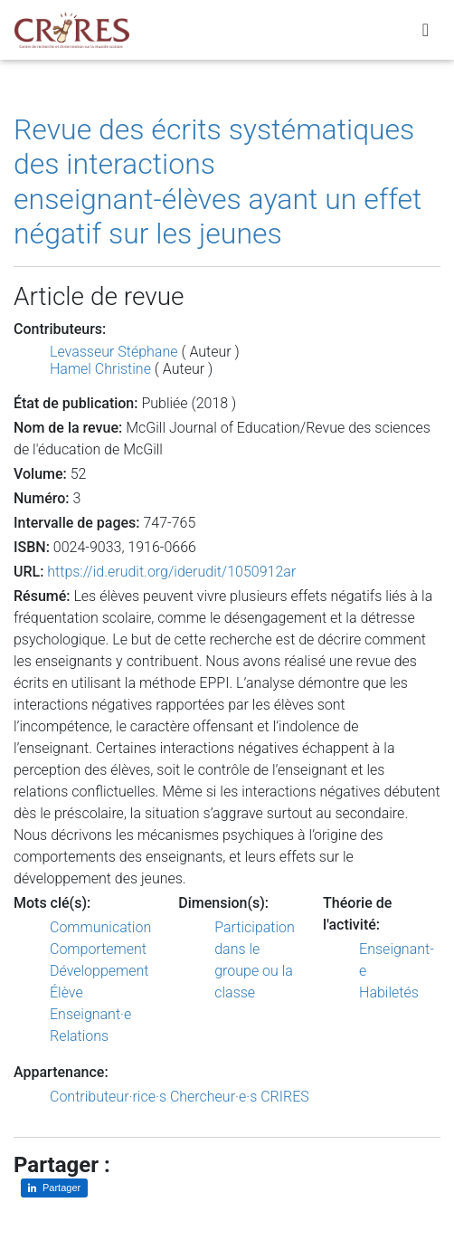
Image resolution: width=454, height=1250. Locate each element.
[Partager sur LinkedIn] (54, 1188)
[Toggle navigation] (425, 30)
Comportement (98, 949)
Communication (100, 927)
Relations (79, 1036)
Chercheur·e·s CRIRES (239, 1096)
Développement (99, 970)
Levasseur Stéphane (114, 351)
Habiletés (389, 992)
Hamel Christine (100, 368)
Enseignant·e (90, 1014)
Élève (66, 992)
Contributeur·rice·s (108, 1096)
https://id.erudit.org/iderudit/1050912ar (171, 571)
